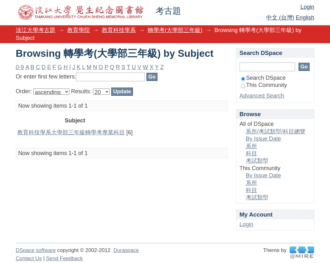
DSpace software (36, 250)
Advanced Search (261, 96)
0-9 (20, 67)
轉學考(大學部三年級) (175, 30)
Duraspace (126, 250)
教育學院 (78, 30)
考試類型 (257, 161)
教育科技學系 (119, 30)
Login (307, 7)
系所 (251, 146)
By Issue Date (263, 139)
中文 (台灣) (280, 17)
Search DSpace (263, 78)
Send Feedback (64, 258)
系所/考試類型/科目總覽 (275, 131)
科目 (251, 153)
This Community (264, 85)
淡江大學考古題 (35, 30)
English (305, 17)
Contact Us (29, 258)
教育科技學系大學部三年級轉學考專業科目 (71, 132)
